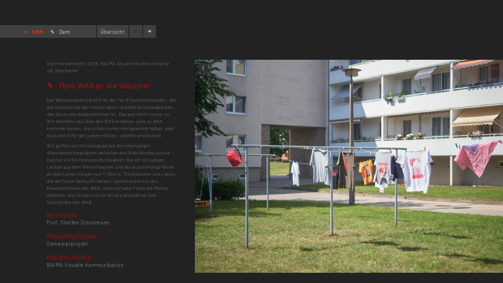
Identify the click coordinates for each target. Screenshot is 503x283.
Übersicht (113, 32)
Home (33, 32)
